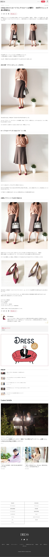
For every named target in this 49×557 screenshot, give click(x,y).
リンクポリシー (22, 544)
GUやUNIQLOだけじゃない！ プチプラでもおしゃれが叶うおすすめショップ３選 (17, 387)
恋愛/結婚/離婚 (12, 508)
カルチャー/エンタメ (9, 437)
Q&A (41, 544)
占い (12, 519)
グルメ (36, 514)
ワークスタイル (12, 511)
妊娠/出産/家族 (36, 511)
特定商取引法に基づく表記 (30, 544)
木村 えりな (8, 389)
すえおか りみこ (8, 384)
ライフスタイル (7, 463)
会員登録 (43, 1)
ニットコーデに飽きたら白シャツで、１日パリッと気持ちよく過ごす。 (16, 382)
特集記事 (12, 503)
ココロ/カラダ (12, 514)
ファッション (7, 5)
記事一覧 (3, 544)
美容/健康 (36, 508)
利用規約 (8, 544)
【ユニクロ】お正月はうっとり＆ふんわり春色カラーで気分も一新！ (16, 377)
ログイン (38, 1)
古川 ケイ (2, 443)
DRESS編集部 (3, 468)
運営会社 (37, 544)
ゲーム (13, 522)
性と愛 (36, 519)
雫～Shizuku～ (10, 316)
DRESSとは (45, 544)
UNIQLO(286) (46, 5)
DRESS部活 (36, 503)
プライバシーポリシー (14, 544)
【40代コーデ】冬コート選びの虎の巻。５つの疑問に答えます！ (15, 372)
